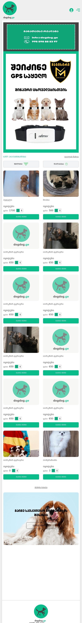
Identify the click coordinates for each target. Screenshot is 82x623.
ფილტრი (21, 164)
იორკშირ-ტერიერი (13, 252)
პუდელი (7, 200)
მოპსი (46, 200)
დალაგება (61, 164)
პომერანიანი (50, 460)
